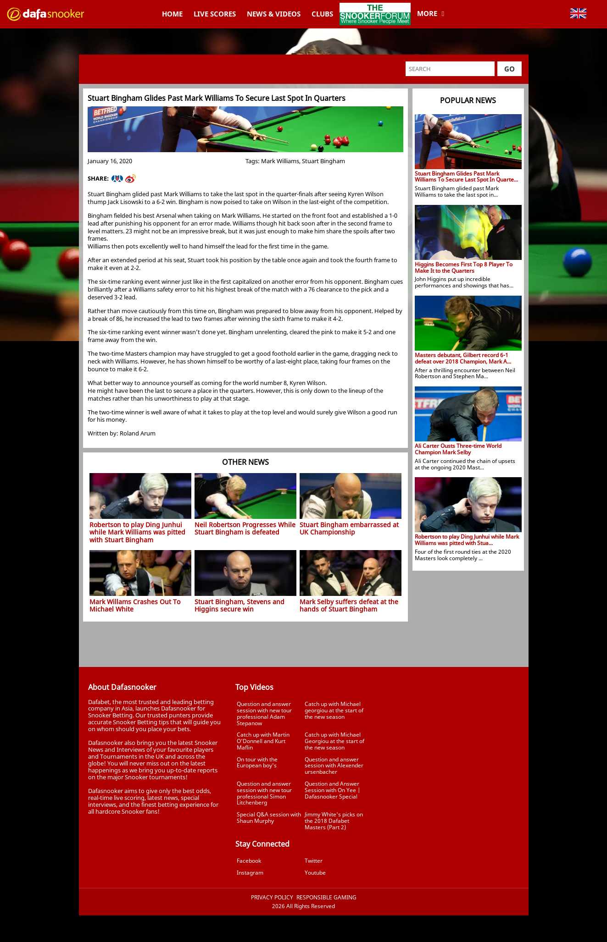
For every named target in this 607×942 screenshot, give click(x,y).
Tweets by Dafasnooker (451, 680)
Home (172, 13)
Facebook (249, 861)
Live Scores (215, 13)
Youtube (315, 872)
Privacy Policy (272, 897)
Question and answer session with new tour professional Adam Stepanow (264, 713)
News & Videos (274, 13)
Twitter (314, 861)
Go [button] (509, 68)
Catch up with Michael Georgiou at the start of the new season (334, 741)
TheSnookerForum (375, 7)
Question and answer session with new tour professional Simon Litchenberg (264, 793)
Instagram (250, 872)
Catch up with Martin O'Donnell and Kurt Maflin (263, 741)
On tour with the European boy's (257, 762)
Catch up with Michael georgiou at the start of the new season (334, 710)
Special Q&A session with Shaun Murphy (269, 817)
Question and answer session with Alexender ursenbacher (334, 765)
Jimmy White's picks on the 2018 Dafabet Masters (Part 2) (334, 820)
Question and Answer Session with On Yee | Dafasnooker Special (332, 790)
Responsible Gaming (326, 897)
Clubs (322, 13)
